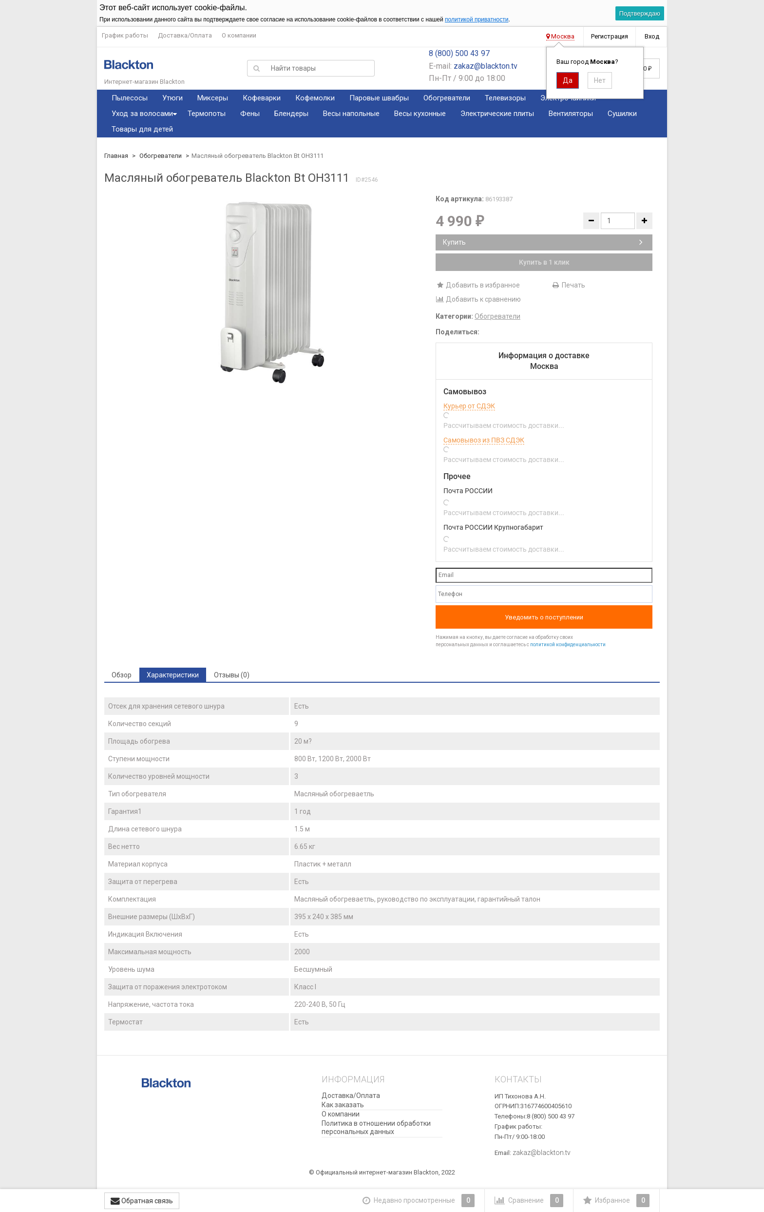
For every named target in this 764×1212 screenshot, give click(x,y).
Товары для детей (142, 129)
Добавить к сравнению (478, 299)
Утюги (172, 98)
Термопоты (207, 113)
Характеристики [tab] (173, 675)
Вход (652, 36)
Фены (250, 113)
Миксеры (212, 98)
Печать (568, 285)
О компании (239, 35)
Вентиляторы (571, 113)
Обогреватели (446, 98)
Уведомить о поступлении (544, 617)
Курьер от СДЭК (469, 406)
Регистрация (609, 36)
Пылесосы (130, 98)
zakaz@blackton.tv (485, 66)
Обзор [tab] (122, 675)
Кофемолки (315, 98)
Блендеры (291, 113)
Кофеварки (262, 98)
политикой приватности (476, 19)
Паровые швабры (379, 98)
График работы (125, 35)
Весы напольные (351, 113)
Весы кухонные (420, 113)
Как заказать (343, 1105)
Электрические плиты (497, 113)
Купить (543, 242)
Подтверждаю (639, 13)
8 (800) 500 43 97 (459, 53)
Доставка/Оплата (185, 35)
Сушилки (622, 113)
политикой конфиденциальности (568, 644)
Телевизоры (505, 98)
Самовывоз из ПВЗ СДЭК (483, 440)
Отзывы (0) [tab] (231, 675)
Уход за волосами (142, 113)
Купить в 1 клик (544, 262)
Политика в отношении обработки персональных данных (376, 1127)
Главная (116, 155)
